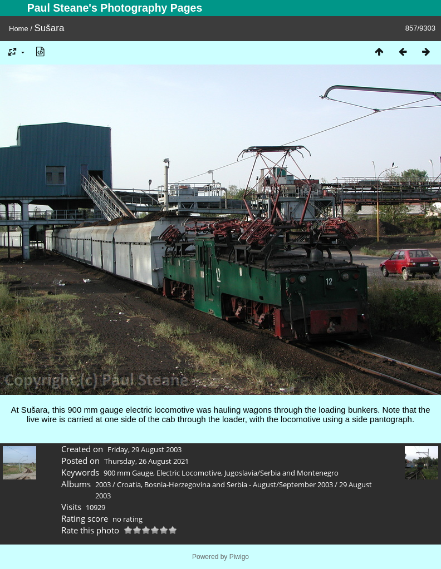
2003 (103, 484)
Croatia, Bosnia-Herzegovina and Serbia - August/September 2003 (225, 484)
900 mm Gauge (128, 473)
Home (18, 28)
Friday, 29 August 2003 (144, 449)
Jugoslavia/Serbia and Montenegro (281, 473)
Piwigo (239, 557)
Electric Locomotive (188, 473)
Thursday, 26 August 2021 (146, 461)
